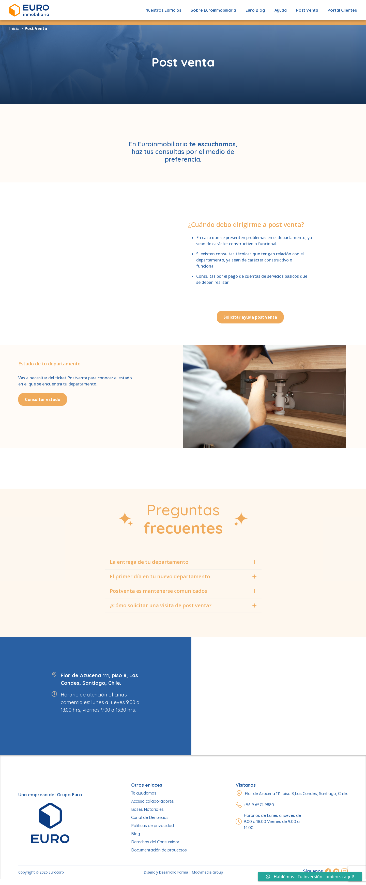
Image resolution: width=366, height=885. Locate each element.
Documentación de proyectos (159, 849)
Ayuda (280, 10)
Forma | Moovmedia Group (200, 872)
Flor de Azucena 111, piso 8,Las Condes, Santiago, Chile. (296, 793)
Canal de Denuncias (150, 817)
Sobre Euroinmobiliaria (213, 10)
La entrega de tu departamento (183, 561)
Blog (135, 833)
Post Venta (307, 10)
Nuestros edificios (163, 10)
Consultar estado (42, 399)
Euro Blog (255, 10)
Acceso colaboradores (152, 801)
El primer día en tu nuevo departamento (183, 576)
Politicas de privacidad (152, 825)
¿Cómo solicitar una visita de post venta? (183, 605)
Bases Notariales (147, 809)
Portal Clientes (342, 10)
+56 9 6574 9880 (259, 804)
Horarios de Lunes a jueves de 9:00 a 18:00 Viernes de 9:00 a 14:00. (272, 821)
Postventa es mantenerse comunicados (183, 590)
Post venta (36, 28)
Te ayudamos (143, 793)
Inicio (14, 28)
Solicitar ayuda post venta (250, 317)
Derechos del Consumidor (155, 841)
